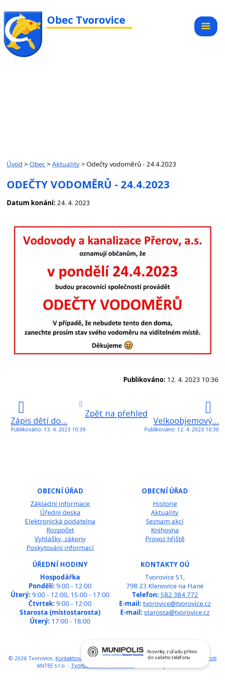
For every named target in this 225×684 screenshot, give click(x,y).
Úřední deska (60, 512)
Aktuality (66, 164)
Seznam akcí (165, 521)
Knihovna (165, 530)
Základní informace (60, 503)
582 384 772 (179, 594)
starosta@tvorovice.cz (177, 612)
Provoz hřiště (165, 538)
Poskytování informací (60, 547)
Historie (165, 503)
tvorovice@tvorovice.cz (177, 603)
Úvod (15, 164)
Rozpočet (60, 530)
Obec (37, 164)
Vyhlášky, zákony (60, 538)
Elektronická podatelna (60, 521)
